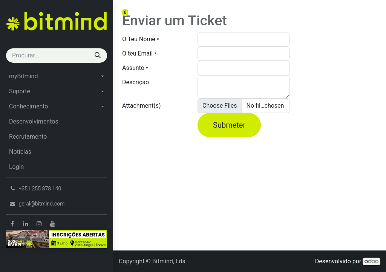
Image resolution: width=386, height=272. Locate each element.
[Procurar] (97, 55)
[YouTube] (53, 224)
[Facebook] (12, 224)
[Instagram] (39, 224)
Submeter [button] (229, 125)
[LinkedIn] (26, 224)
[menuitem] (56, 76)
